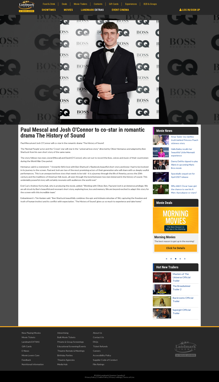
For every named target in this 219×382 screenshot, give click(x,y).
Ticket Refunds (100, 346)
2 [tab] (171, 258)
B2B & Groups (150, 4)
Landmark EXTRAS (31, 342)
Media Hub (62, 364)
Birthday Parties (65, 355)
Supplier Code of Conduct (105, 360)
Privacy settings (115, 377)
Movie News (164, 131)
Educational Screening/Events (71, 346)
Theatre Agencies (66, 360)
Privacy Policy (90, 377)
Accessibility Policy (102, 355)
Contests (98, 4)
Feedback (26, 360)
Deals (64, 4)
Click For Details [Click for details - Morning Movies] (175, 248)
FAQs (95, 342)
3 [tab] (175, 258)
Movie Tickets (28, 337)
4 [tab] (180, 258)
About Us (97, 333)
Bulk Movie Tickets (66, 337)
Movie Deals (164, 203)
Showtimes (49, 9)
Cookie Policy (102, 377)
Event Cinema (120, 9)
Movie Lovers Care (30, 355)
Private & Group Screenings (70, 342)
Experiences (131, 4)
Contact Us (98, 337)
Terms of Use (128, 377)
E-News (25, 350)
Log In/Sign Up (189, 9)
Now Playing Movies (31, 333)
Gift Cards (113, 4)
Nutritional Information (33, 364)
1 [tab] (166, 258)
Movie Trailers (80, 4)
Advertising (62, 333)
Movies (68, 9)
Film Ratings (98, 364)
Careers (97, 350)
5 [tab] (184, 258)
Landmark (92, 9)
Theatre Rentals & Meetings (71, 350)
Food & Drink (49, 4)
